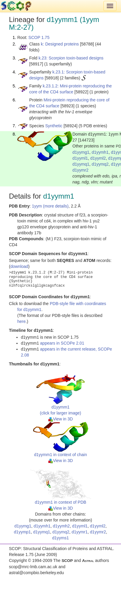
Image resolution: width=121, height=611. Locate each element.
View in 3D (60, 419)
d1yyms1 (60, 537)
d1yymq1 (80, 164)
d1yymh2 (61, 526)
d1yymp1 (22, 532)
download (19, 266)
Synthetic (54, 125)
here (21, 321)
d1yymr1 (80, 532)
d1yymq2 (100, 164)
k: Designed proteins (60, 44)
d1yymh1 (100, 152)
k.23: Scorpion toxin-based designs (70, 58)
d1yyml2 (98, 158)
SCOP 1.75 (38, 37)
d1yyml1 (80, 158)
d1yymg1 (80, 152)
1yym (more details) (50, 206)
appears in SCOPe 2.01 (62, 343)
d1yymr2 (80, 170)
